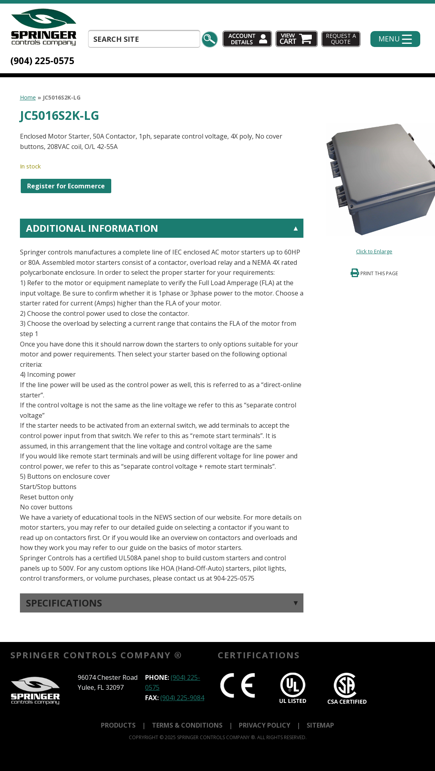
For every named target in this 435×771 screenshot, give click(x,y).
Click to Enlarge (374, 251)
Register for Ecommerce (66, 186)
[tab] (161, 401)
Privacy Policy (264, 725)
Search (210, 39)
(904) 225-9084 (182, 697)
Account (247, 39)
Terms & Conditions (187, 725)
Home (28, 97)
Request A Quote (341, 38)
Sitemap (320, 725)
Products (118, 725)
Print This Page (379, 273)
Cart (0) (297, 39)
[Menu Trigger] (395, 39)
